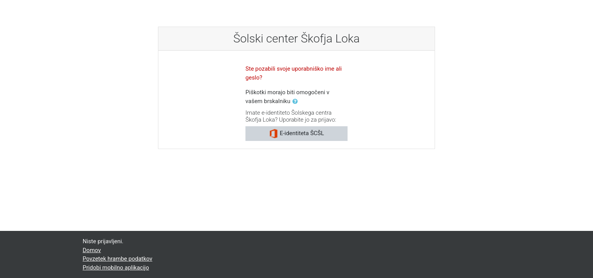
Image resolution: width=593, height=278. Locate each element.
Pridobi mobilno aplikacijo (116, 267)
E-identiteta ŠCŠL (296, 133)
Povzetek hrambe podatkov (118, 258)
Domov (92, 250)
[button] (297, 102)
